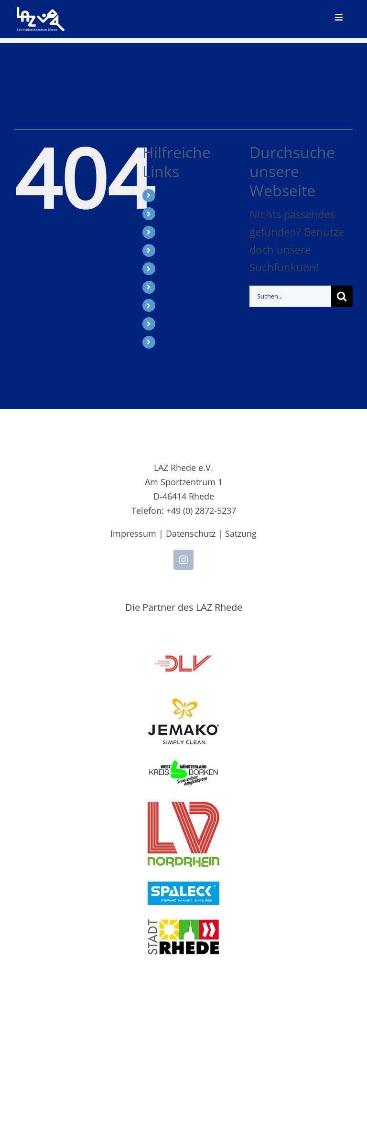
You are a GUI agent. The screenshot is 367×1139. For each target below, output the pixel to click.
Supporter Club (188, 287)
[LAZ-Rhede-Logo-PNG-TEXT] (41, 12)
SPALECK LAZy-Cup (194, 250)
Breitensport (183, 268)
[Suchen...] (290, 296)
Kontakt (175, 342)
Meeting (175, 232)
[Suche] (342, 296)
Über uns (177, 323)
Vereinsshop (183, 305)
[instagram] (183, 560)
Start (169, 195)
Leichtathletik (185, 213)
